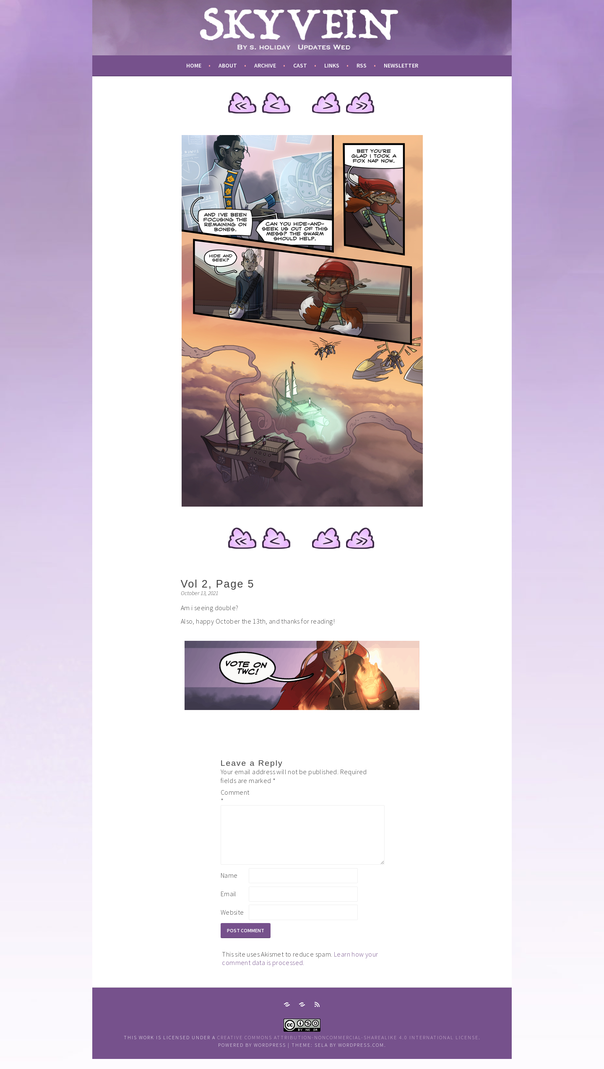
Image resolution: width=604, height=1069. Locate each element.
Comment (234, 796)
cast (300, 65)
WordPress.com (361, 1055)
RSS (362, 65)
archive (265, 65)
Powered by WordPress (252, 1055)
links (331, 65)
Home (193, 65)
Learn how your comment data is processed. (300, 968)
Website (232, 922)
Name (229, 885)
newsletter (401, 65)
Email (229, 904)
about (228, 65)
